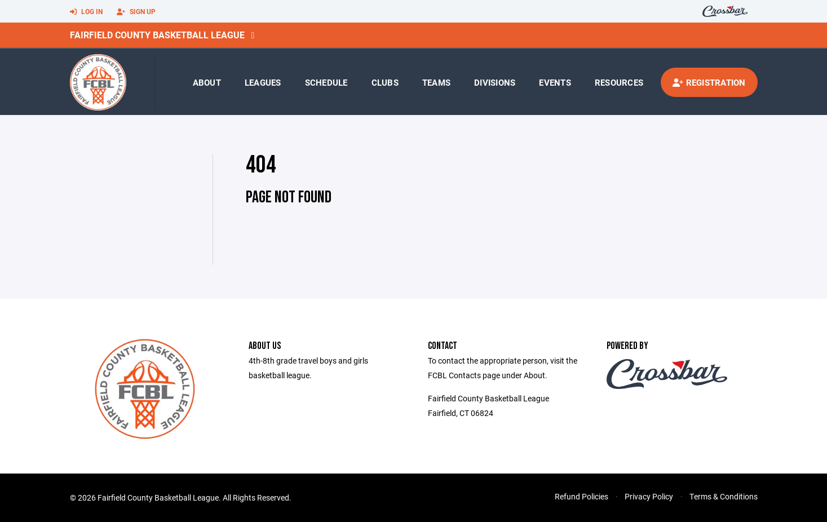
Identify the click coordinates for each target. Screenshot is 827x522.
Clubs (385, 82)
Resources (619, 82)
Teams (436, 82)
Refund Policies (581, 496)
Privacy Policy (649, 496)
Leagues (263, 82)
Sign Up (136, 12)
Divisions (494, 82)
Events (555, 82)
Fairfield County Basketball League (157, 35)
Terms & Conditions (723, 496)
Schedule (326, 82)
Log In (86, 12)
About (207, 82)
